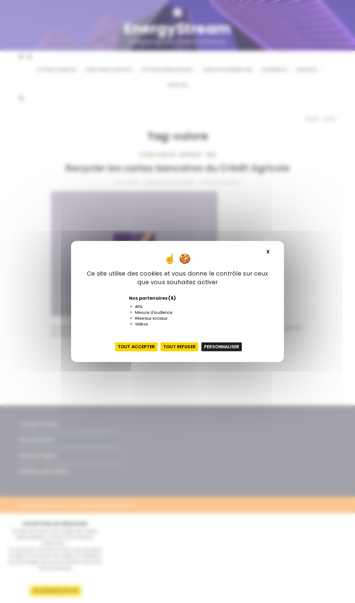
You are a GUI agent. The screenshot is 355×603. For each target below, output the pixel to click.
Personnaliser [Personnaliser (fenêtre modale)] (221, 347)
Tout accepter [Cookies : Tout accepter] (136, 347)
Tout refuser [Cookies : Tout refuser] (179, 347)
